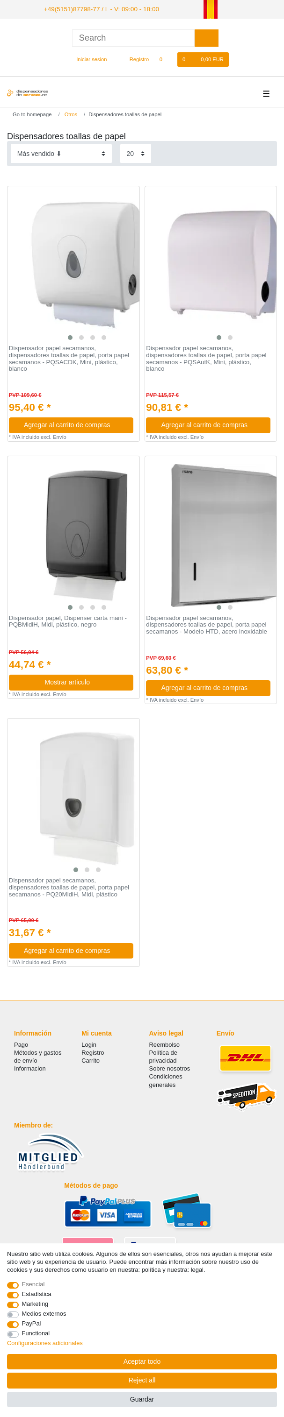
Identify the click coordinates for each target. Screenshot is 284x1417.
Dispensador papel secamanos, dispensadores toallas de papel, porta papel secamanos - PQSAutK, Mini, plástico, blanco (206, 357)
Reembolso (164, 1043)
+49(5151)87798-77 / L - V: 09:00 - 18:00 (93, 8)
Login (88, 1043)
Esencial (33, 1284)
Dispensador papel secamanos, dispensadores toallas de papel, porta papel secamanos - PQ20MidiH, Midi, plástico (69, 886)
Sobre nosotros (169, 1067)
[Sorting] (61, 152)
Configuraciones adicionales (45, 1343)
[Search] (206, 36)
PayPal (31, 1323)
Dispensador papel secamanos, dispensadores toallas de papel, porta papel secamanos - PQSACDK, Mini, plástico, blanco (69, 357)
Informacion (30, 1067)
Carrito (90, 1059)
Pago (21, 1043)
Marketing (35, 1303)
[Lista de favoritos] (165, 58)
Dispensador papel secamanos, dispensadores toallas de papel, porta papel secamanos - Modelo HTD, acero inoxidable (206, 623)
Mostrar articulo (85, 681)
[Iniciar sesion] (87, 58)
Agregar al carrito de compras (75, 424)
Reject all (142, 1380)
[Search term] (133, 36)
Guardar (142, 1399)
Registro (92, 1051)
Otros (70, 113)
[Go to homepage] (29, 113)
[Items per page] (135, 152)
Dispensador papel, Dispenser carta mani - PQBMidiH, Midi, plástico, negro (68, 620)
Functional (36, 1333)
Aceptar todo (142, 1361)
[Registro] (134, 58)
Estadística (36, 1293)
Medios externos (44, 1313)
